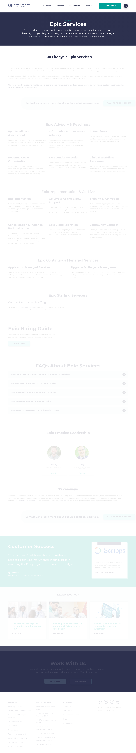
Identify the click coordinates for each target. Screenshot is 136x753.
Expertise (60, 6)
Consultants (74, 6)
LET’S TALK (110, 6)
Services (47, 6)
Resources (89, 6)
